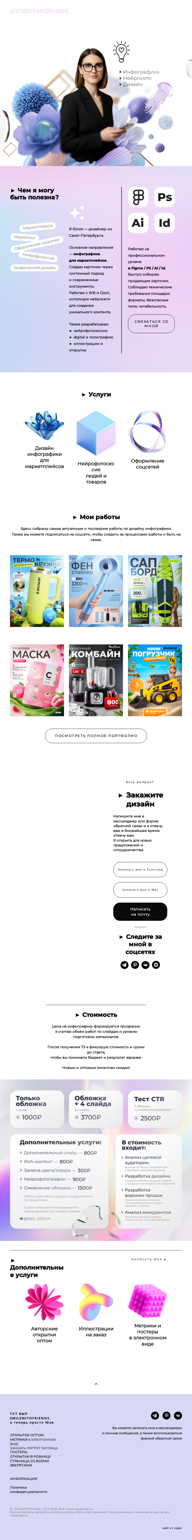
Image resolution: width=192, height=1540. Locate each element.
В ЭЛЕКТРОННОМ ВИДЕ (33, 1441)
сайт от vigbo (172, 1528)
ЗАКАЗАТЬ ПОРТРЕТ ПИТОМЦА (34, 1448)
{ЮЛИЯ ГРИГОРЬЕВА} (39, 11)
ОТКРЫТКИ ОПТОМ (27, 1435)
